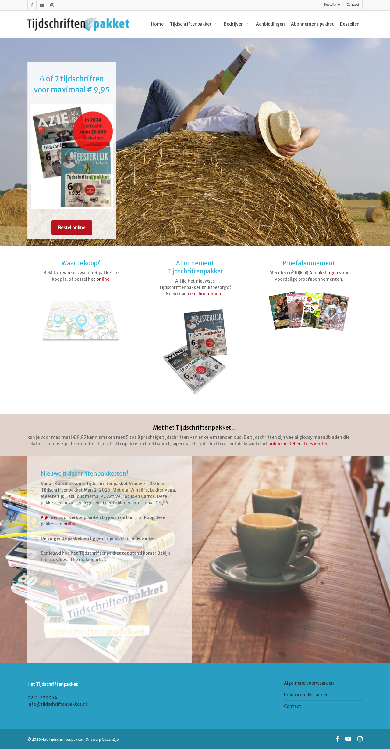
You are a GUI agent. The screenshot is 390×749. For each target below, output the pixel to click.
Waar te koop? (81, 263)
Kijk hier (49, 517)
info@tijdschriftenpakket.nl (57, 704)
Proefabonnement (309, 263)
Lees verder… (318, 443)
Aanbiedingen (323, 272)
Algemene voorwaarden (309, 683)
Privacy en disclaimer (306, 694)
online (102, 279)
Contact (292, 706)
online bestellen (285, 443)
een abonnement (205, 294)
